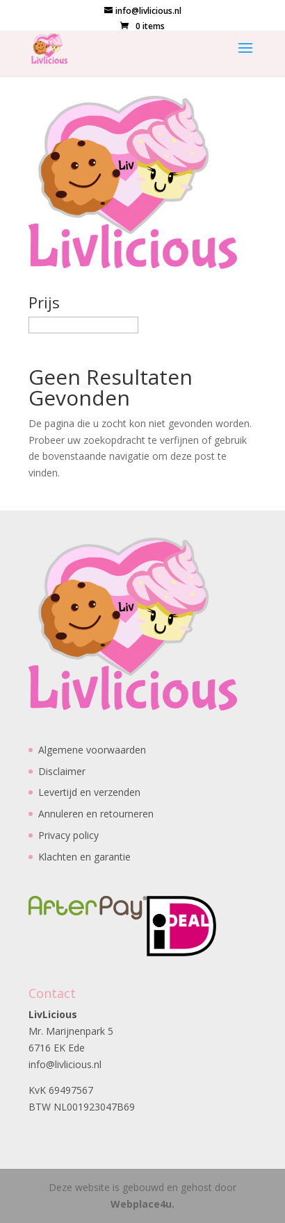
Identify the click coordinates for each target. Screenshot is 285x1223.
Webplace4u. (142, 1203)
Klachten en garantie (84, 856)
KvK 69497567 (60, 1090)
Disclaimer (62, 771)
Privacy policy (68, 835)
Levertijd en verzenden (89, 792)
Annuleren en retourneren (96, 813)
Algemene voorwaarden (92, 749)
